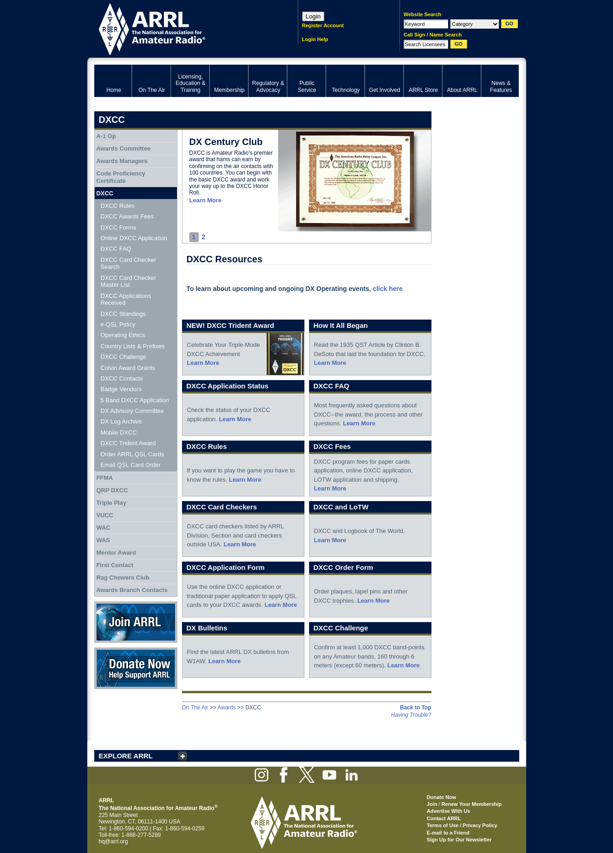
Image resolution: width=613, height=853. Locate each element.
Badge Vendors (121, 389)
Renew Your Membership (472, 804)
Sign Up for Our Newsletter (459, 839)
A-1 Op (106, 136)
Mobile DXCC (119, 432)
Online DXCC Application (134, 238)
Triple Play (111, 502)
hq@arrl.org (113, 841)
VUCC (104, 515)
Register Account (323, 25)
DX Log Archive (121, 421)
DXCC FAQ (116, 248)
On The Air (195, 707)
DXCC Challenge (123, 356)
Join (432, 804)
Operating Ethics (123, 335)
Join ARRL (135, 622)
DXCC (104, 193)
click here (388, 288)
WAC (103, 527)
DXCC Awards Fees (127, 216)
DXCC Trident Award (128, 443)
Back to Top (415, 707)
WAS (103, 540)
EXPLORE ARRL (126, 756)
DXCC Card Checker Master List (129, 281)
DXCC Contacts (122, 378)
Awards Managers (121, 160)
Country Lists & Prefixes (133, 346)
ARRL (184, 28)
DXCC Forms (118, 227)
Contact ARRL (444, 818)
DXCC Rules (118, 205)
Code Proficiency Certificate (120, 177)
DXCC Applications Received (126, 299)
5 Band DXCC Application (135, 400)
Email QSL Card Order (131, 464)
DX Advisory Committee (132, 410)
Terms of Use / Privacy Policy (462, 825)
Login (313, 16)
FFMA (104, 477)
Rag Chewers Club (122, 577)
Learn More (205, 200)
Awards (227, 707)
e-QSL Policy (118, 324)
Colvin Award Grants (128, 367)
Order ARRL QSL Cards (132, 454)
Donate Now (135, 668)
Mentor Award (116, 552)
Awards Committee (123, 148)
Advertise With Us (448, 811)
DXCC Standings (123, 313)
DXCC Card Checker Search (129, 263)
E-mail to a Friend (448, 832)
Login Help (315, 39)
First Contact (114, 565)
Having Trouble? (411, 715)
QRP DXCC (111, 490)
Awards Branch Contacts (131, 590)
